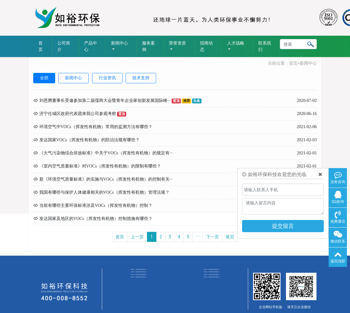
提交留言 (283, 226)
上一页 (137, 236)
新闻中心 (308, 63)
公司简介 (63, 46)
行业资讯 (107, 77)
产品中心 (90, 46)
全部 (44, 77)
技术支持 (140, 77)
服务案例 (148, 46)
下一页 (212, 236)
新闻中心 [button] (119, 43)
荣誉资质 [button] (177, 43)
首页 (40, 46)
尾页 (230, 236)
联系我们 (264, 46)
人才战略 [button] (235, 43)
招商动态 (206, 46)
